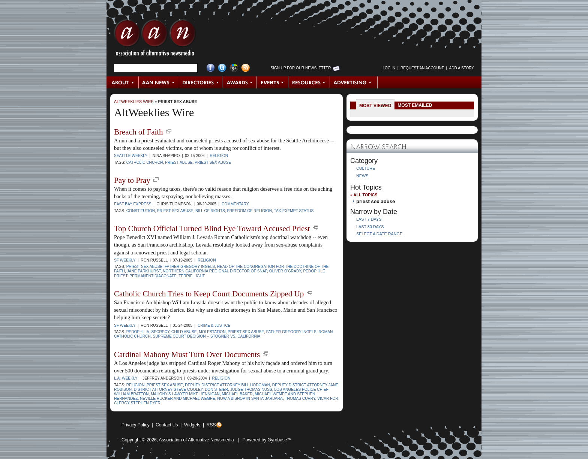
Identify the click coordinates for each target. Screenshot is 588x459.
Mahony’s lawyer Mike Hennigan (185, 394)
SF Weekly (124, 260)
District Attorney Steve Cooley (168, 389)
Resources (309, 82)
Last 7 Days (368, 219)
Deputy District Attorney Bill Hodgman (227, 385)
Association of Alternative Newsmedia (196, 440)
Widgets (192, 425)
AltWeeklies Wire (133, 101)
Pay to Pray (132, 180)
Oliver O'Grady (285, 271)
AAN (154, 39)
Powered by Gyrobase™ (267, 440)
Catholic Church (144, 162)
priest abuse (178, 162)
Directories (200, 82)
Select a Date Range (379, 234)
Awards (239, 82)
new (168, 131)
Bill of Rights (210, 211)
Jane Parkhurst (144, 271)
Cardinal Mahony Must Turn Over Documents (187, 354)
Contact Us (167, 425)
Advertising (353, 82)
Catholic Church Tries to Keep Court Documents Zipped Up (209, 293)
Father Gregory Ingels (190, 267)
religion (135, 385)
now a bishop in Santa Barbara (250, 398)
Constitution (140, 211)
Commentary (235, 204)
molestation (212, 332)
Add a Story (461, 68)
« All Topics (363, 195)
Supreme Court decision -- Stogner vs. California (206, 336)
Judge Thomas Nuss (251, 389)
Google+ (234, 68)
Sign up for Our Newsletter (301, 68)
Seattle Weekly (130, 156)
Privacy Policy (136, 425)
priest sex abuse (177, 101)
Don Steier (216, 389)
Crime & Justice (214, 325)
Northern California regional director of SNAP (215, 271)
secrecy (160, 332)
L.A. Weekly (125, 378)
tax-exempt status (294, 211)
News (362, 175)
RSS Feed (245, 68)
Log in (388, 68)
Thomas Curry (300, 398)
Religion (219, 156)
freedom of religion (249, 211)
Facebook (210, 68)
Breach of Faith (138, 131)
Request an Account (422, 68)
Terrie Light (191, 276)
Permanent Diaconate (152, 276)
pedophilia (137, 332)
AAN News (159, 82)
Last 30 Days (370, 226)
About (122, 82)
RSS (211, 425)
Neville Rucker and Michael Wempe (177, 398)
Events (272, 82)
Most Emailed (415, 105)
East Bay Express (133, 204)
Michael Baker (237, 394)
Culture (365, 168)
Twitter (222, 68)
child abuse (183, 332)
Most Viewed (375, 105)
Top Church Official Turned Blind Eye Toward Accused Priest (212, 228)
